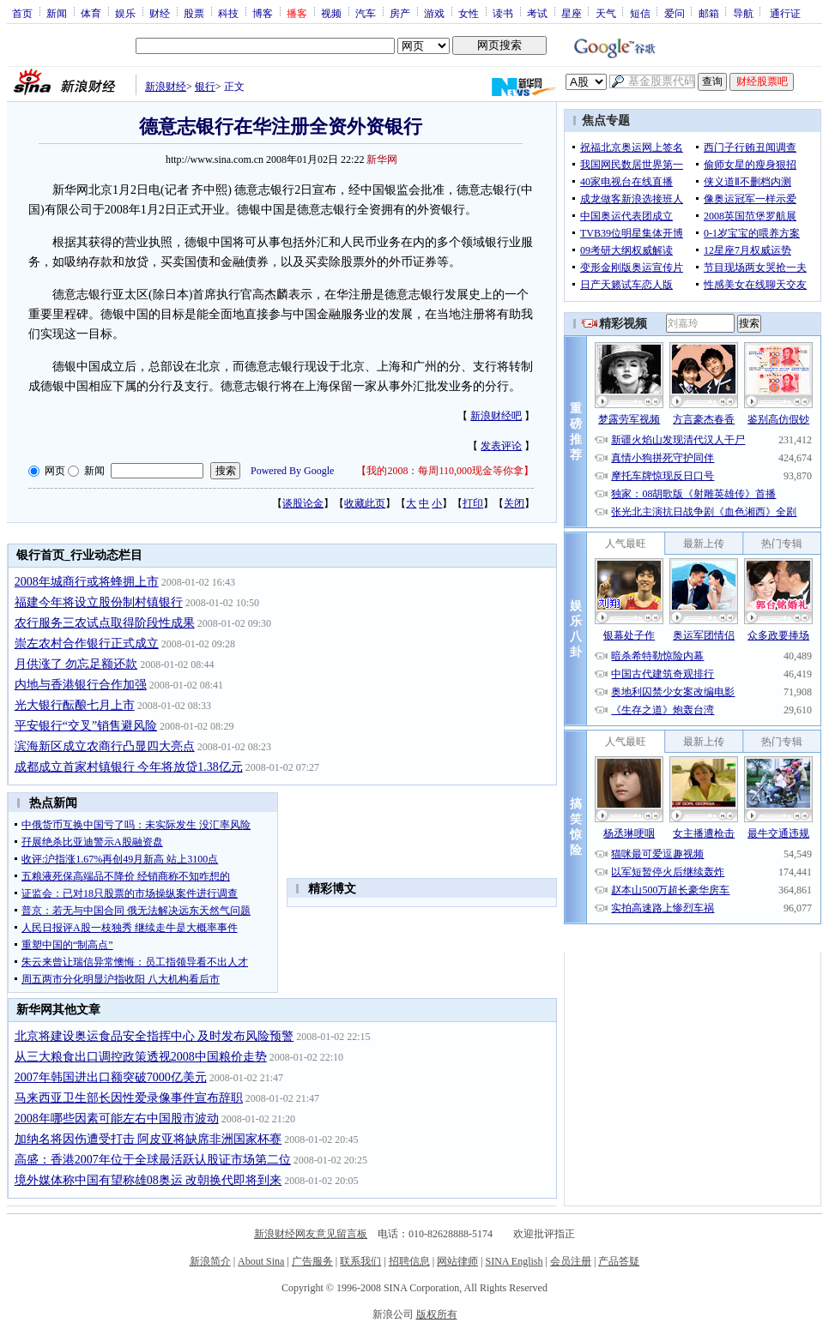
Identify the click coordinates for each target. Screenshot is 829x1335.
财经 (159, 13)
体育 (91, 13)
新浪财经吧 (496, 416)
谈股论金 (303, 503)
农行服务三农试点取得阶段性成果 (105, 622)
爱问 (674, 13)
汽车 (365, 13)
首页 (22, 13)
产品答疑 (618, 1261)
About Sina (261, 1261)
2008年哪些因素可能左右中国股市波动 (117, 1118)
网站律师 (457, 1261)
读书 (503, 13)
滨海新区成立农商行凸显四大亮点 (105, 746)
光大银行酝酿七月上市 (75, 705)
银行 (205, 87)
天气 (606, 13)
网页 (55, 471)
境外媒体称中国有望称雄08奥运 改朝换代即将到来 (148, 1180)
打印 (473, 503)
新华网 (381, 159)
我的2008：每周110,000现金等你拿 (444, 471)
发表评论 (501, 446)
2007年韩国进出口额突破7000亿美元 (111, 1077)
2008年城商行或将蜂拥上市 (87, 581)
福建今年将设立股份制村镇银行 (99, 602)
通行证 (785, 13)
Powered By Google (292, 471)
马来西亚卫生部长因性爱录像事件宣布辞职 (129, 1097)
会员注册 (570, 1261)
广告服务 (312, 1261)
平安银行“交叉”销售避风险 (86, 725)
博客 (262, 13)
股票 (194, 13)
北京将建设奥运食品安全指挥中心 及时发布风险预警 (154, 1036)
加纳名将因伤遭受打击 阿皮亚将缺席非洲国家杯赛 (148, 1139)
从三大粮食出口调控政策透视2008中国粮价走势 (141, 1056)
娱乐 (125, 13)
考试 (537, 13)
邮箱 (709, 13)
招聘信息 (409, 1261)
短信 (640, 13)
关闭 (514, 503)
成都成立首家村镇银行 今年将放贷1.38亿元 (129, 767)
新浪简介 (210, 1261)
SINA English (513, 1261)
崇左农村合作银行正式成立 (87, 643)
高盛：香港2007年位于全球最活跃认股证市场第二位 (153, 1159)
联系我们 (360, 1261)
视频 (331, 13)
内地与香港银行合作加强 (81, 684)
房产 (400, 13)
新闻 (56, 13)
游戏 (434, 13)
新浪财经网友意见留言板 (310, 1234)
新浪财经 (165, 87)
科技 (228, 13)
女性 (468, 13)
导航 (743, 13)
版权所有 (436, 1314)
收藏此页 (364, 503)
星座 (571, 13)
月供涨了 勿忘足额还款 (76, 664)
